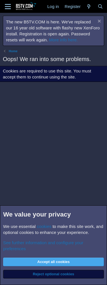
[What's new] (88, 6)
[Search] (100, 6)
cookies (44, 226)
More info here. (63, 39)
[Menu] (8, 6)
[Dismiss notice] (98, 22)
